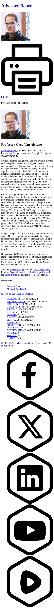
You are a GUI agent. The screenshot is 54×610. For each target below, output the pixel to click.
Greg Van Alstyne (9, 150)
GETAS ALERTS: (15, 306)
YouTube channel (42, 269)
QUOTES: (12, 338)
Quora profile (10, 275)
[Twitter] (30, 451)
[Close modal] (2, 109)
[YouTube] (30, 554)
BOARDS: (12, 317)
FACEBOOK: (13, 299)
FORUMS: (12, 335)
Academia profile (18, 272)
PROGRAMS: (13, 327)
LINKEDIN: (13, 304)
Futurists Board (14, 286)
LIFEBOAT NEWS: (16, 301)
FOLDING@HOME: (17, 325)
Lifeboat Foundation (23, 343)
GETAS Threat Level (17, 294)
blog (46, 275)
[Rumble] (30, 606)
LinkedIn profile (37, 272)
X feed (31, 275)
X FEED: (11, 309)
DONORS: (12, 314)
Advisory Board (17, 5)
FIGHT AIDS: (13, 320)
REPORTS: (12, 322)
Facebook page (17, 269)
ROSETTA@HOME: (17, 330)
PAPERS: (11, 333)
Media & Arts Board (16, 289)
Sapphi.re (8, 345)
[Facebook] (30, 399)
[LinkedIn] (30, 503)
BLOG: (10, 312)
